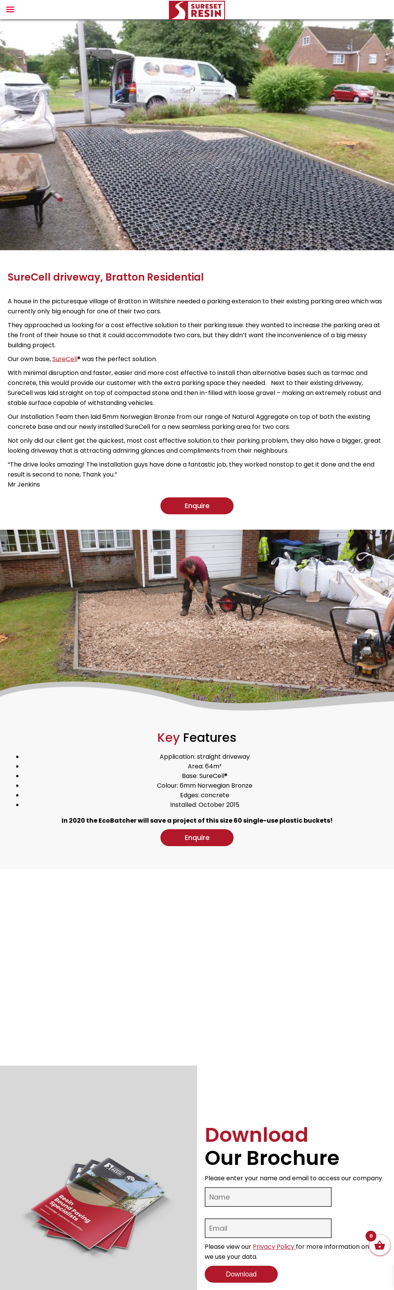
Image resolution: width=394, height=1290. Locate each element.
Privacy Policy (274, 1246)
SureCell (64, 359)
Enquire (197, 505)
